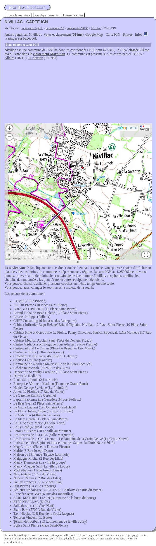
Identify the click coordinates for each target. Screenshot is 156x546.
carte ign (125, 535)
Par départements (47, 15)
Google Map (94, 34)
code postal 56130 (77, 28)
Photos (127, 34)
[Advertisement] (78, 92)
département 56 (55, 28)
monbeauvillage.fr (32, 28)
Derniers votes (73, 15)
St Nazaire (35, 58)
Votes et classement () (64, 34)
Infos (138, 34)
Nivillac (96, 28)
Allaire (9, 58)
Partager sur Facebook (21, 38)
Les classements (18, 15)
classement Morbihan (49, 54)
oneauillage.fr (27, 7)
